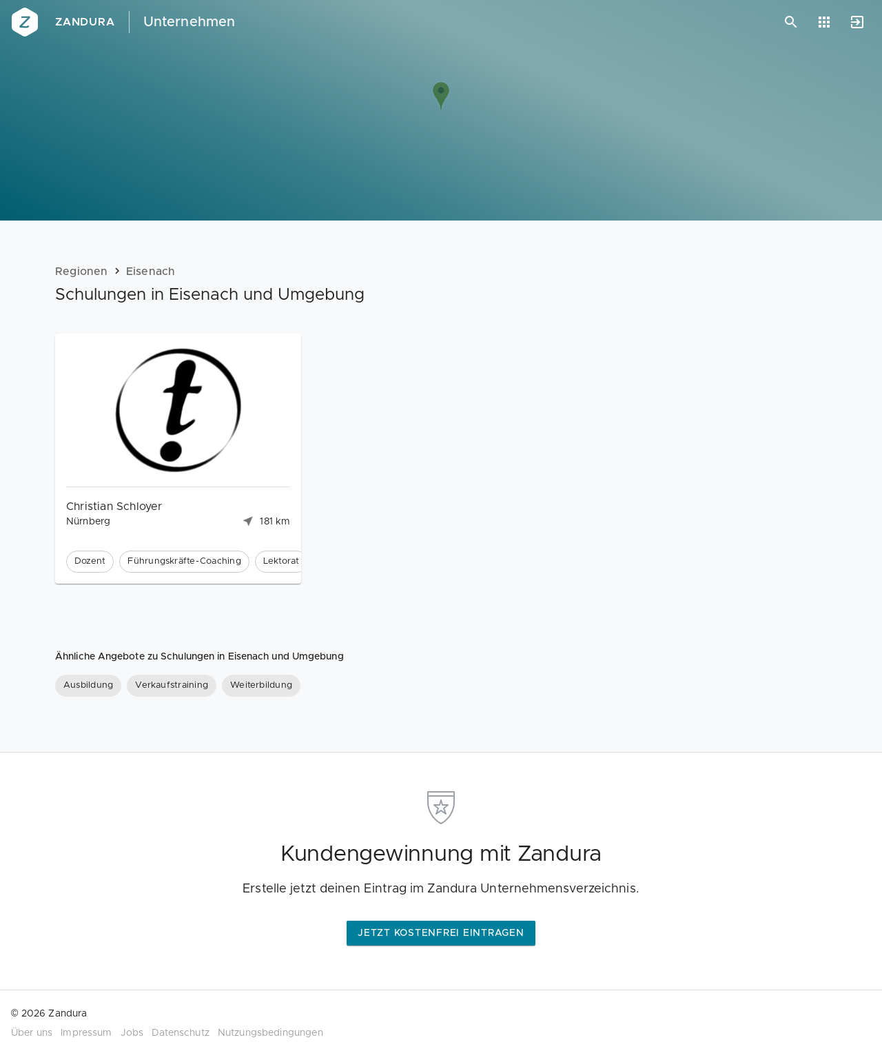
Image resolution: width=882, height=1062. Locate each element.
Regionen (81, 271)
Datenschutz (180, 1033)
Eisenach (151, 271)
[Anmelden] (857, 22)
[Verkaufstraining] (171, 686)
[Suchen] (791, 22)
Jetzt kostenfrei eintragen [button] (441, 933)
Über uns (31, 1033)
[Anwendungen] (824, 22)
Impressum (86, 1033)
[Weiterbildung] (261, 686)
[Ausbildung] (88, 686)
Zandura (85, 22)
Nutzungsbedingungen (270, 1033)
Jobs (132, 1033)
